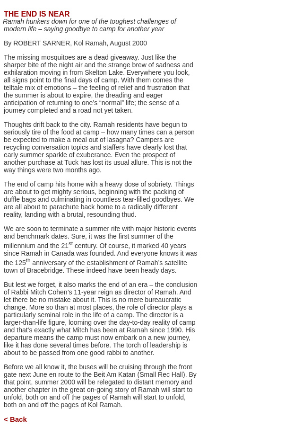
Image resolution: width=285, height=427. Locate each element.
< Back (15, 419)
